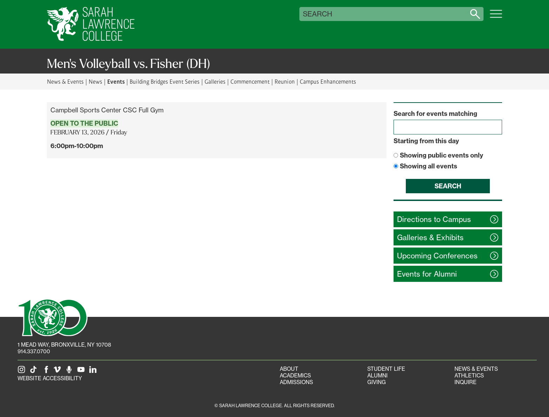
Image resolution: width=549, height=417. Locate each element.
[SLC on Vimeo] (58, 371)
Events (116, 81)
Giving (376, 382)
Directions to (434, 219)
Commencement (250, 81)
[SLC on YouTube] (82, 371)
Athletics (469, 375)
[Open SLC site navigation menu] (496, 17)
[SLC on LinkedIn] (94, 371)
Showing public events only (441, 155)
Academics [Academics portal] (295, 375)
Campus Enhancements (328, 81)
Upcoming (437, 255)
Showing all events (428, 166)
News (95, 81)
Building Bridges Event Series (165, 81)
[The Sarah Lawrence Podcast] (70, 371)
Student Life (386, 369)
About (289, 369)
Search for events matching (435, 114)
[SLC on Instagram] (23, 371)
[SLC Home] (90, 24)
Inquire (465, 382)
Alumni (377, 375)
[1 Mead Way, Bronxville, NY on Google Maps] (64, 344)
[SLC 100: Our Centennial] (53, 317)
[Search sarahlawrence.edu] (475, 14)
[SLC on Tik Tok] (34, 371)
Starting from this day (426, 141)
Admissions (296, 382)
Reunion (284, 81)
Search (317, 14)
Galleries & (430, 237)
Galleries (214, 81)
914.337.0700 (34, 351)
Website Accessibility (50, 378)
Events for (427, 274)
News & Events (65, 81)
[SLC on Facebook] (46, 371)
